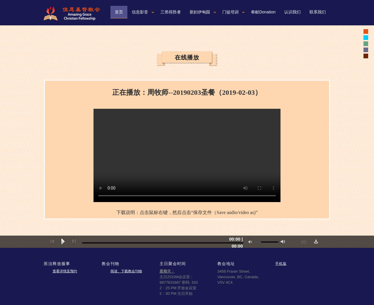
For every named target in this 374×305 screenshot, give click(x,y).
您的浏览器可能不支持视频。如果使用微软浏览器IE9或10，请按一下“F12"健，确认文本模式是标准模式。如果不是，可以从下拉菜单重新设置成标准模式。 (187, 155)
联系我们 (317, 12)
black (365, 31)
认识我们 (292, 12)
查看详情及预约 (65, 271)
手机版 (281, 263)
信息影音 (140, 12)
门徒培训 (230, 12)
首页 (119, 12)
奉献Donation (263, 12)
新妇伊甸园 (200, 12)
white (365, 37)
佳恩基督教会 (74, 13)
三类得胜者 (170, 12)
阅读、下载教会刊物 (126, 271)
